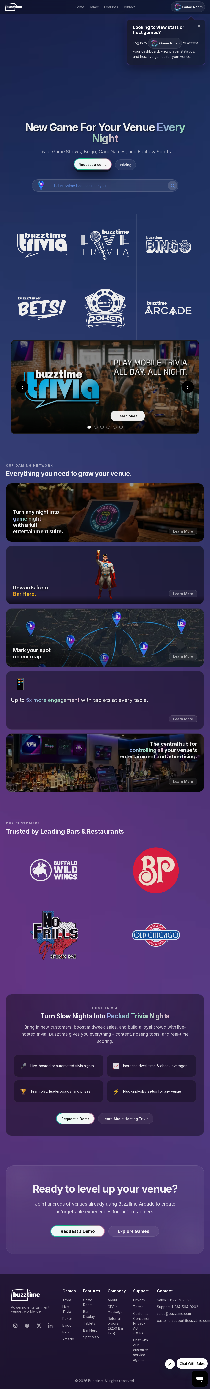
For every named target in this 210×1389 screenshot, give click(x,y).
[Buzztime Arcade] (167, 308)
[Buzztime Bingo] (167, 245)
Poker (67, 1318)
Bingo (67, 1325)
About (112, 1300)
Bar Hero (90, 1330)
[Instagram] (15, 1325)
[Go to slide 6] (121, 427)
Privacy (139, 1300)
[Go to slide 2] (96, 427)
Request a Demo (75, 1121)
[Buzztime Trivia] (42, 245)
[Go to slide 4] (108, 427)
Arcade (68, 1339)
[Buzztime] (13, 7)
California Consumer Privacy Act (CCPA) (141, 1323)
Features (111, 7)
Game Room (165, 43)
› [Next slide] (188, 387)
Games (94, 7)
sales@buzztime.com (174, 1313)
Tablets (89, 1323)
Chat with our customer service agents (140, 1350)
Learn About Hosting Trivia (126, 1121)
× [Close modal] (199, 26)
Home (79, 7)
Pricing (125, 165)
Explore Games (136, 1233)
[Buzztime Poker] (105, 308)
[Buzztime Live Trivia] (105, 245)
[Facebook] (27, 1325)
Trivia (66, 1300)
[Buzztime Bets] (42, 308)
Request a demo (93, 164)
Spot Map (91, 1337)
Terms (138, 1307)
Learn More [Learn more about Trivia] (105, 416)
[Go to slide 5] (115, 427)
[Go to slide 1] (89, 427)
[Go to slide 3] (102, 427)
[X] (38, 1325)
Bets (65, 1332)
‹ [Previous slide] (22, 387)
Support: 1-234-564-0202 (177, 1307)
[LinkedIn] (50, 1325)
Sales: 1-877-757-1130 (175, 1300)
